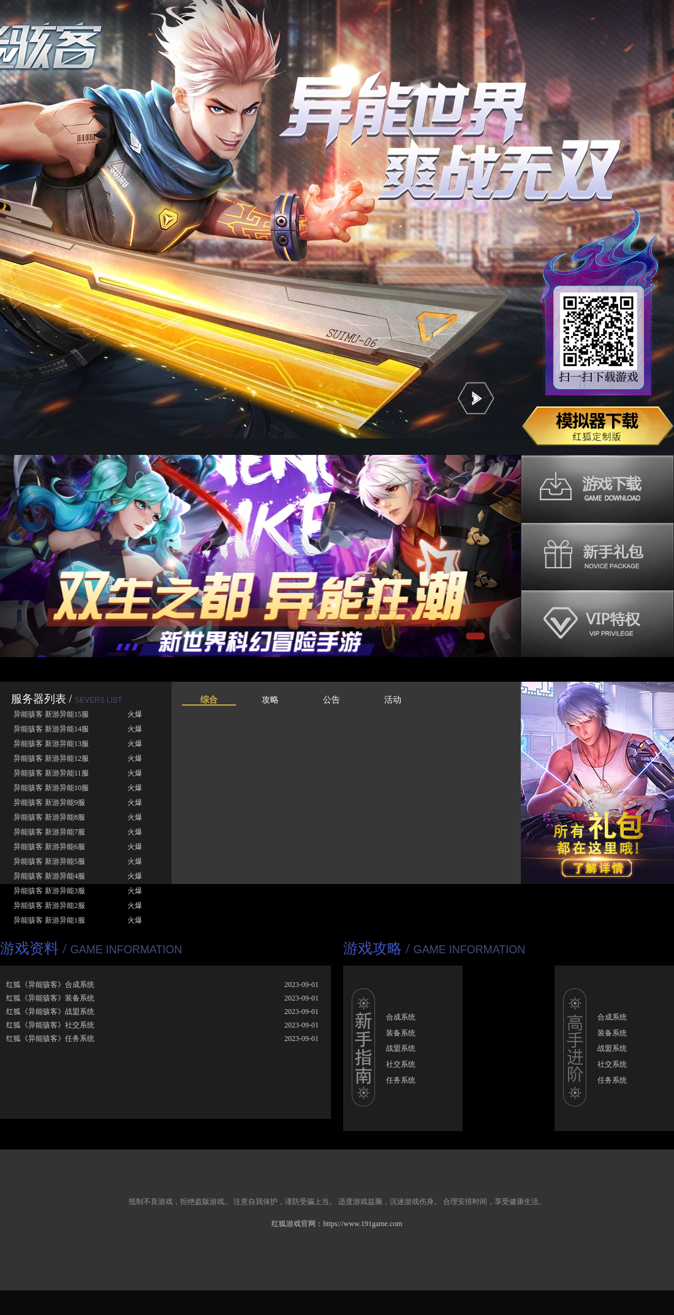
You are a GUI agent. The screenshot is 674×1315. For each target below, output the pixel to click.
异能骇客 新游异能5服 (49, 861)
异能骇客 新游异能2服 (49, 905)
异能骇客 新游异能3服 (49, 890)
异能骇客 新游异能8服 (49, 817)
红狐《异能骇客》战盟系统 (50, 1011)
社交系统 (400, 1064)
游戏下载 (597, 488)
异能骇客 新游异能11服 (51, 773)
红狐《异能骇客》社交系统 (50, 1025)
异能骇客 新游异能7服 (49, 832)
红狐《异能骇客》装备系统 (50, 998)
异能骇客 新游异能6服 (49, 846)
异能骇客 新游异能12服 (51, 758)
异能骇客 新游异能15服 (51, 714)
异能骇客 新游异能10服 (51, 787)
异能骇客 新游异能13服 (51, 743)
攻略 (270, 699)
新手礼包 (597, 556)
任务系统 (400, 1080)
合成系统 (400, 1017)
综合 (209, 699)
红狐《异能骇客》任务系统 (50, 1038)
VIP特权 (597, 623)
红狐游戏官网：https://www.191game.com (336, 1223)
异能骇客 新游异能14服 (51, 729)
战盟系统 (400, 1048)
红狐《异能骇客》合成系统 (50, 984)
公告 (331, 699)
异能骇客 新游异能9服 (49, 802)
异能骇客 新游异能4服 (49, 876)
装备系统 (400, 1033)
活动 (392, 699)
